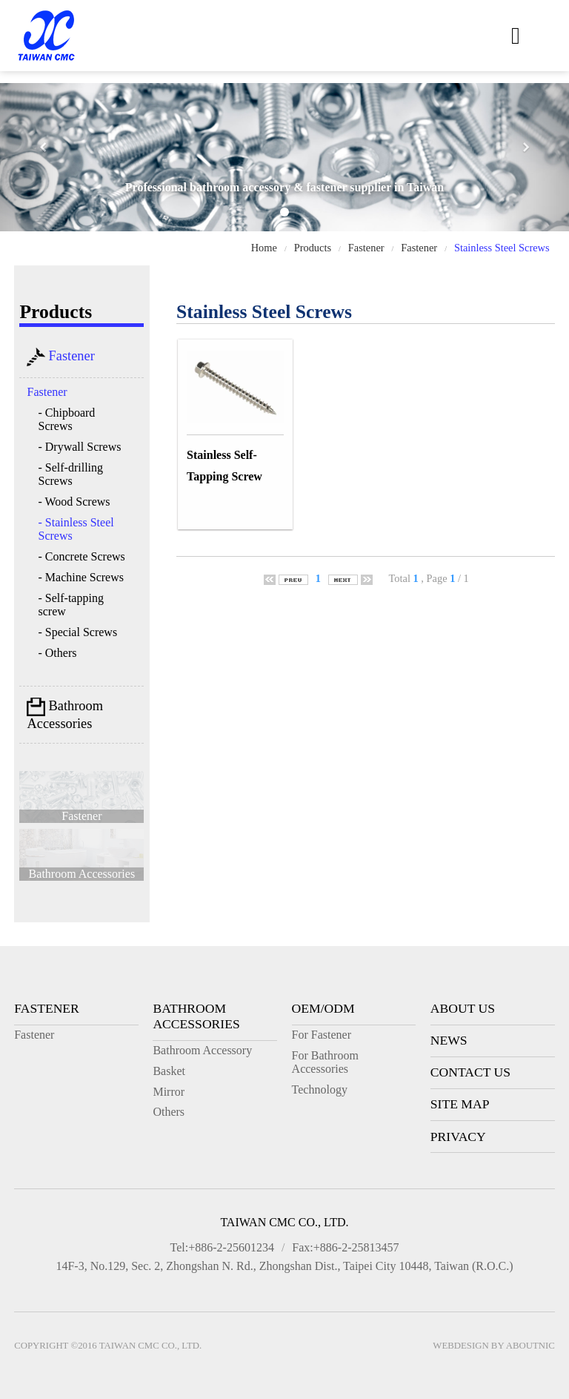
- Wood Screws (74, 501)
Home (264, 248)
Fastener (366, 248)
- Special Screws (77, 632)
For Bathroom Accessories (325, 1062)
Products (312, 248)
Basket (169, 1071)
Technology (319, 1089)
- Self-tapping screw (70, 605)
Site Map (460, 1104)
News (448, 1040)
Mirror (168, 1091)
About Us (462, 1008)
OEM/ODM (323, 1008)
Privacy (458, 1136)
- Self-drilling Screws (70, 474)
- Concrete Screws (81, 556)
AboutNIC (530, 1345)
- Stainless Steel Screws (75, 529)
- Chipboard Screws (66, 419)
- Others (57, 652)
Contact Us (470, 1072)
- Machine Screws (81, 577)
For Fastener (321, 1034)
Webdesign (460, 1345)
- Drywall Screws (79, 446)
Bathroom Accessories (65, 714)
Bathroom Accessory (202, 1050)
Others (168, 1111)
